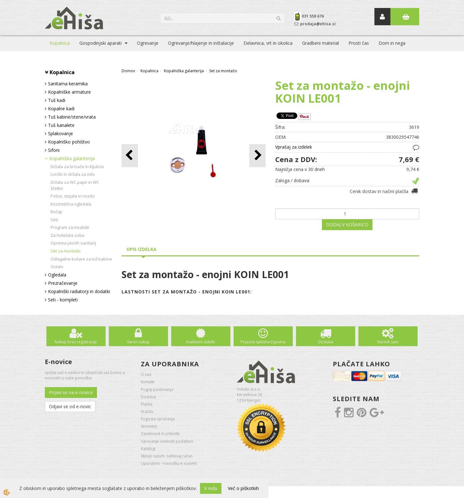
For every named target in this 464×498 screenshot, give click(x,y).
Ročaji (56, 211)
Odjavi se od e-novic (70, 406)
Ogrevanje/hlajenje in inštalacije (201, 43)
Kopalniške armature (69, 92)
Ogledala (57, 275)
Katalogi (148, 448)
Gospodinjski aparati (100, 43)
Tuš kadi (56, 100)
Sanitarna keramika (68, 84)
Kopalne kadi (61, 108)
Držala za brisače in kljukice (77, 166)
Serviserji (149, 426)
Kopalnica (60, 43)
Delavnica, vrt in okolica (268, 43)
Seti (54, 219)
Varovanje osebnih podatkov (167, 441)
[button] (257, 155)
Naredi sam (387, 342)
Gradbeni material (320, 43)
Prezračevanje (62, 283)
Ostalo (57, 266)
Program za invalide (70, 227)
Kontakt (148, 382)
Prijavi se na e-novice (71, 392)
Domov (128, 71)
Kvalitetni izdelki (200, 342)
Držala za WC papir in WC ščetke (75, 185)
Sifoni (54, 150)
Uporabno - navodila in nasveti (169, 463)
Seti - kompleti (63, 300)
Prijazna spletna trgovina (263, 342)
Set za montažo (66, 251)
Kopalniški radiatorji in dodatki (79, 291)
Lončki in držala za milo (73, 174)
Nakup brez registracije (76, 342)
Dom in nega (392, 43)
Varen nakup (138, 342)
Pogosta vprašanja (158, 419)
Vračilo (147, 411)
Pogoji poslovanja (157, 389)
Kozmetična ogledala (71, 204)
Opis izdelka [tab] (141, 249)
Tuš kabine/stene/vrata (72, 117)
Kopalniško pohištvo (69, 142)
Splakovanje (60, 133)
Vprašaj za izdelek (293, 147)
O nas (146, 374)
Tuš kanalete (61, 125)
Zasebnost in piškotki (160, 433)
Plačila (146, 404)
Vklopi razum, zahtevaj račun (167, 456)
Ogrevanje (147, 43)
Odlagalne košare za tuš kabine (81, 259)
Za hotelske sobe (67, 235)
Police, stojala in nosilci (73, 196)
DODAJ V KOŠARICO (347, 225)
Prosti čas (358, 43)
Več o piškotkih (243, 488)
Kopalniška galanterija (72, 158)
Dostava (325, 342)
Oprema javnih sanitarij (73, 243)
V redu (210, 488)
